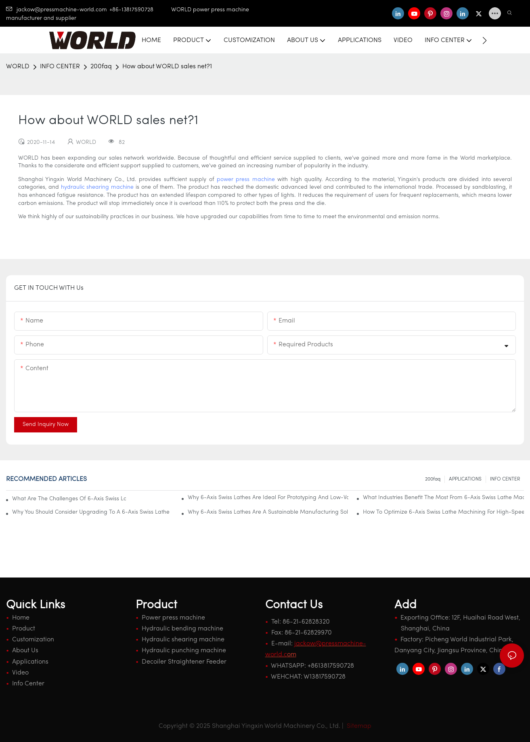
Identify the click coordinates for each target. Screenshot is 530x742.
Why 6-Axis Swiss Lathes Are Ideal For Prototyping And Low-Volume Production (268, 498)
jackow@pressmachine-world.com (56, 10)
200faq (101, 66)
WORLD (17, 66)
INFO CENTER (60, 66)
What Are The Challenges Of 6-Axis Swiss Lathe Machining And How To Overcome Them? (69, 499)
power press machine (246, 180)
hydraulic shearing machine (97, 187)
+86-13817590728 (140, 10)
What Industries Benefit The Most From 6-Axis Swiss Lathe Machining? (443, 498)
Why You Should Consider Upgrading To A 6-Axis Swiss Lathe (91, 512)
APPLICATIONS (465, 479)
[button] (484, 40)
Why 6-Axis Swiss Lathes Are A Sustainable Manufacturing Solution (268, 512)
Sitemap (358, 726)
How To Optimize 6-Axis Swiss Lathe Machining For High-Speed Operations (443, 512)
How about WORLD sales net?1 (167, 66)
